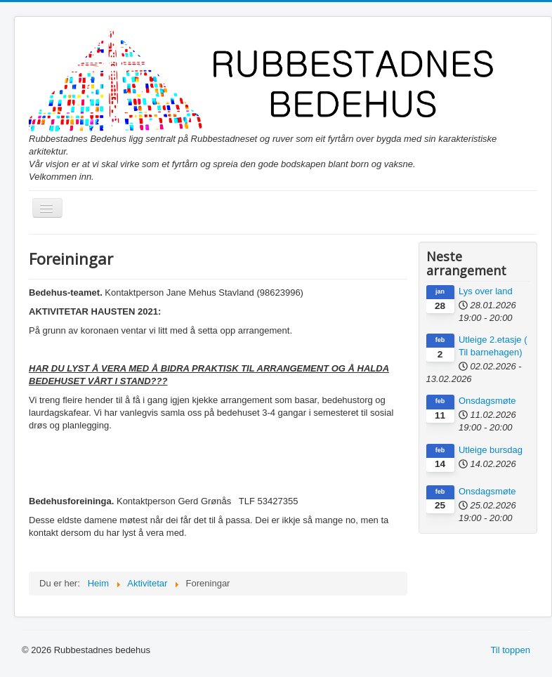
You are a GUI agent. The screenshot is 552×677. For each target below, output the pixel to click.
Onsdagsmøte (487, 400)
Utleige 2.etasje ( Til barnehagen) (493, 345)
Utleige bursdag (491, 450)
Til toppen (510, 650)
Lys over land (486, 291)
